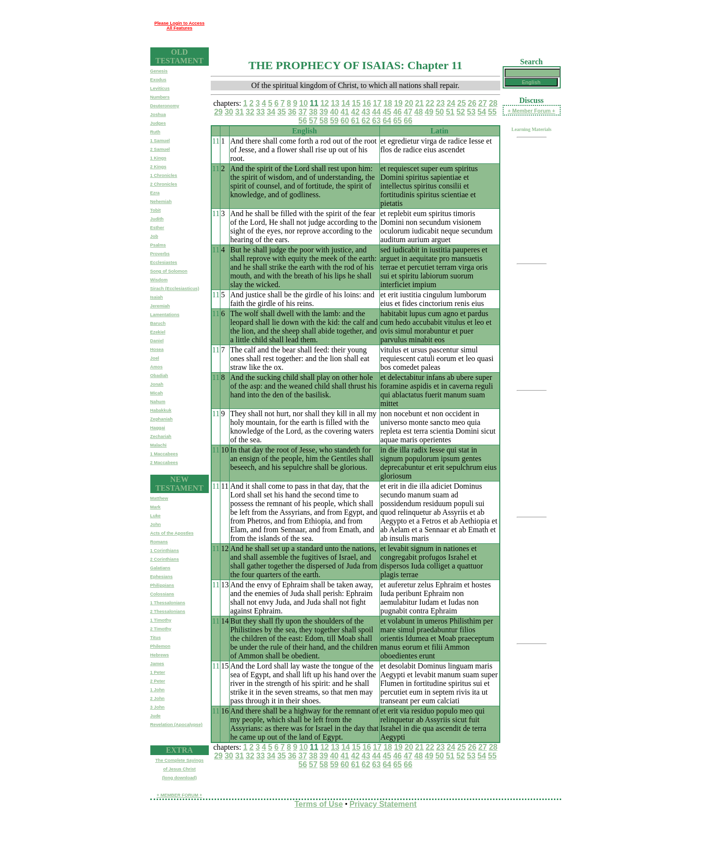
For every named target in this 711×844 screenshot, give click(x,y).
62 (366, 120)
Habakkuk (161, 410)
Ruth (155, 132)
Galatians (160, 568)
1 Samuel (160, 140)
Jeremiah (160, 306)
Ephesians (161, 576)
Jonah (156, 384)
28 (493, 103)
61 (355, 120)
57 (313, 120)
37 (302, 112)
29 (218, 112)
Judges (158, 123)
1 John (157, 689)
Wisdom (159, 279)
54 (482, 112)
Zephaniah (161, 419)
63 (376, 120)
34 (271, 112)
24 (451, 103)
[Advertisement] (385, 25)
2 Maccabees (164, 462)
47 (408, 112)
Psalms (158, 245)
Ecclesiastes (163, 262)
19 (398, 103)
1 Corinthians (164, 550)
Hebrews (159, 655)
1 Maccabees (164, 453)
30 (229, 112)
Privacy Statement (383, 804)
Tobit (155, 210)
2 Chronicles (163, 184)
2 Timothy (161, 628)
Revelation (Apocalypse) (176, 724)
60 (344, 120)
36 (292, 112)
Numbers (160, 97)
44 (376, 112)
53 (471, 112)
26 (472, 103)
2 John (157, 698)
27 (483, 103)
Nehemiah (161, 201)
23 (440, 103)
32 (250, 112)
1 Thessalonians (168, 602)
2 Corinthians (164, 559)
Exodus (158, 79)
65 (397, 120)
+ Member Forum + (531, 111)
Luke (155, 515)
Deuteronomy (164, 105)
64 (387, 120)
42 (355, 112)
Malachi (158, 445)
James (157, 663)
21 (419, 103)
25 (461, 103)
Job (154, 236)
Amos (156, 366)
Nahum (158, 401)
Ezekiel (158, 332)
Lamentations (165, 314)
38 (313, 112)
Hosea (157, 349)
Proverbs (160, 253)
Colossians (162, 594)
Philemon (160, 646)
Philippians (162, 585)
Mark (155, 507)
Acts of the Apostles (172, 533)
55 (492, 112)
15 (356, 103)
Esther (157, 227)
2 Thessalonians (168, 611)
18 (387, 103)
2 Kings (158, 166)
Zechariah (161, 436)
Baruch (158, 323)
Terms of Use (318, 804)
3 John (157, 707)
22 (430, 103)
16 (367, 103)
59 (334, 120)
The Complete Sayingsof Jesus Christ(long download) (179, 769)
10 (303, 103)
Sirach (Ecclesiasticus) (175, 288)
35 (281, 112)
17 (377, 103)
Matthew (159, 498)
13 (335, 103)
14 (345, 103)
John (155, 524)
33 (260, 112)
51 (450, 112)
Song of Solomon (169, 271)
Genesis (159, 71)
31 (239, 112)
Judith (157, 219)
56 (302, 120)
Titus (155, 637)
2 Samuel (160, 149)
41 (344, 112)
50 (439, 112)
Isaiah (156, 297)
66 (408, 120)
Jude (155, 715)
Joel (155, 358)
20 (409, 103)
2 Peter (157, 681)
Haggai (157, 427)
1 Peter (157, 672)
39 (323, 112)
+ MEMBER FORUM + (179, 795)
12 (324, 103)
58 (323, 120)
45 (387, 112)
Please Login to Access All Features (179, 25)
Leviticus (160, 88)
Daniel (157, 340)
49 (429, 112)
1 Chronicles (163, 175)
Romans (159, 541)
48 (418, 112)
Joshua (158, 114)
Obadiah (159, 375)
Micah (156, 393)
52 (460, 112)
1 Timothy (161, 620)
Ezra (155, 192)
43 (366, 112)
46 (397, 112)
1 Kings (158, 158)
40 (334, 112)
